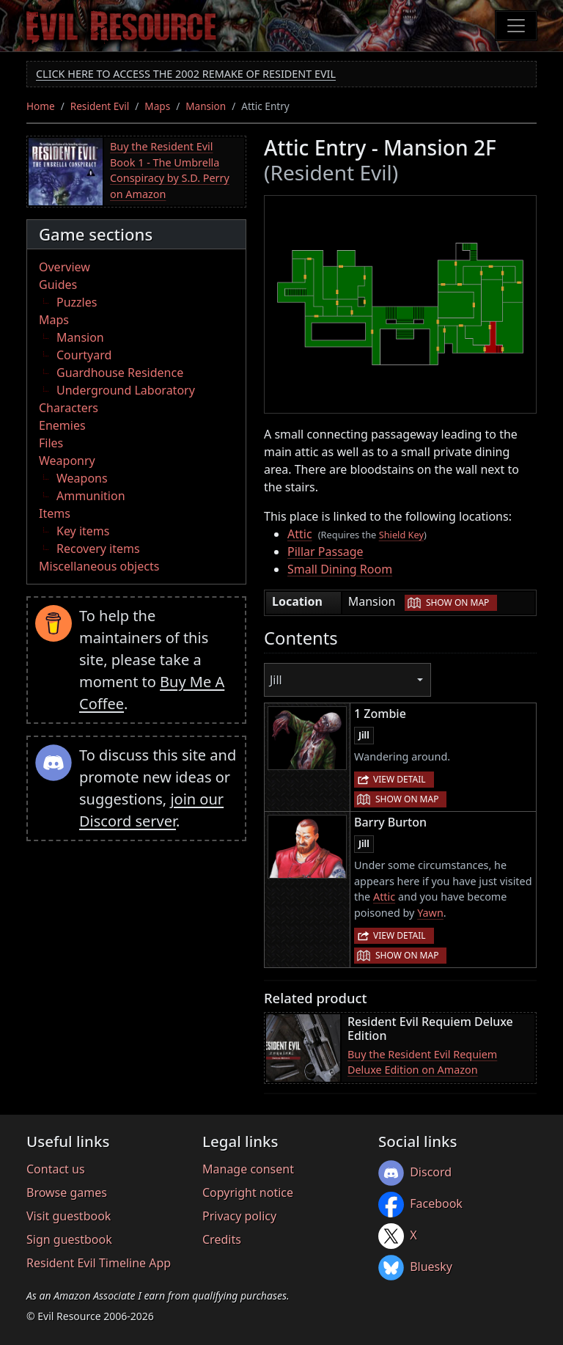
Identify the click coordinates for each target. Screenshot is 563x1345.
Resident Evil (100, 106)
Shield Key (401, 534)
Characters (68, 408)
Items (54, 513)
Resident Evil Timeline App (98, 1263)
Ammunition (90, 496)
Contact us (55, 1169)
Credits (221, 1239)
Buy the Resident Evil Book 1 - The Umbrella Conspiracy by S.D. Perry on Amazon (169, 170)
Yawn (430, 913)
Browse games (66, 1192)
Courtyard (83, 355)
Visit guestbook (68, 1216)
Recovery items (98, 548)
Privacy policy (239, 1216)
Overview (64, 267)
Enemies (62, 425)
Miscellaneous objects (99, 566)
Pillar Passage (325, 551)
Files (51, 443)
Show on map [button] (457, 602)
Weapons (82, 478)
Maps (157, 106)
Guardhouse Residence (119, 372)
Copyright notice (247, 1192)
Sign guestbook (69, 1239)
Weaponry (67, 460)
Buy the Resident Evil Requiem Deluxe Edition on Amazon (422, 1062)
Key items (82, 531)
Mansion (205, 106)
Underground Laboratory (125, 390)
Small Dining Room (339, 569)
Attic (299, 534)
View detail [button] (399, 779)
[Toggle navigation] (516, 25)
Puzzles (76, 302)
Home (40, 106)
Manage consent (248, 1169)
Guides (58, 284)
